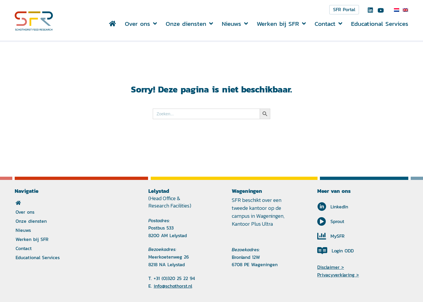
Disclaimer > (330, 267)
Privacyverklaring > (338, 274)
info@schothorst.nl (173, 286)
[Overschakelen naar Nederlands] (396, 10)
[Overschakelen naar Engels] (405, 10)
